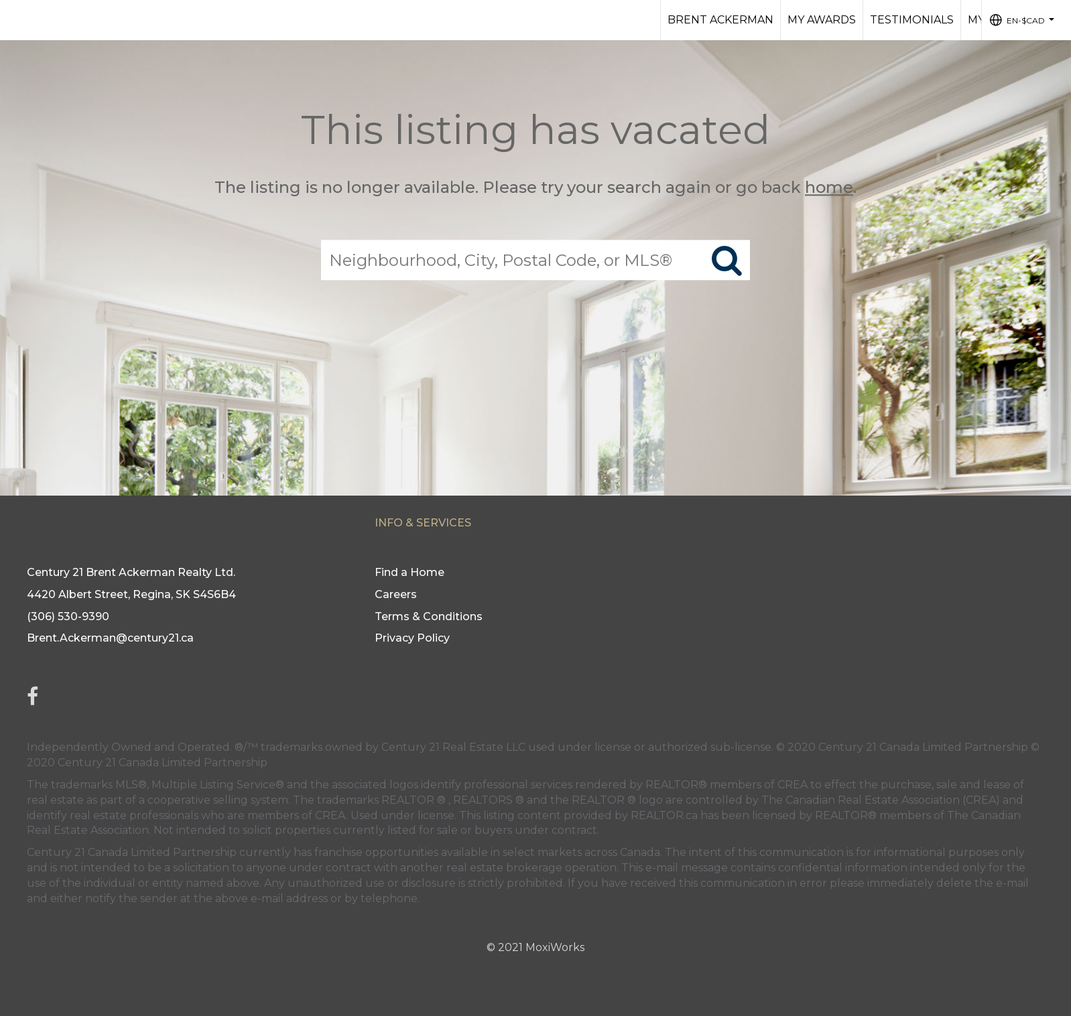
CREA (792, 784)
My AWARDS (822, 19)
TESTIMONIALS (912, 19)
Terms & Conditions (429, 616)
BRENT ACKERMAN (720, 19)
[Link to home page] (17, 20)
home (829, 187)
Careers (396, 594)
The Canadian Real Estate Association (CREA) (880, 800)
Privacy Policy (412, 638)
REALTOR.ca (664, 815)
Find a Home (409, 572)
